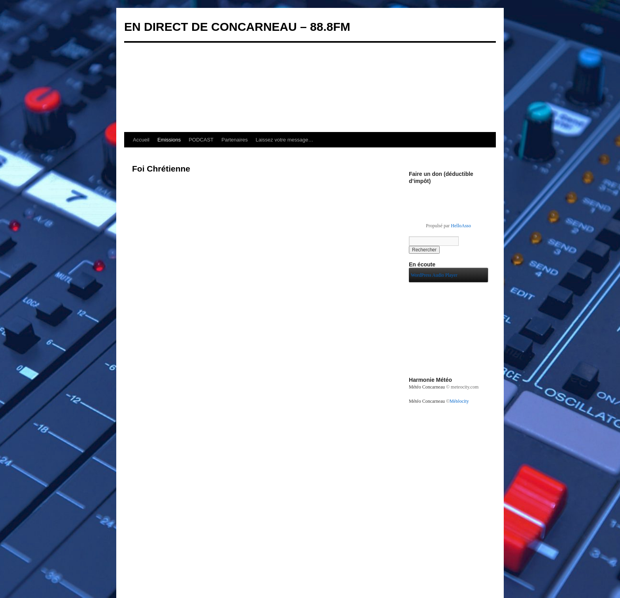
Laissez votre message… (285, 140)
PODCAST (201, 140)
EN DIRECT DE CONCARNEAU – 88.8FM (237, 26)
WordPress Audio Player (434, 275)
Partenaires (234, 140)
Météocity (459, 401)
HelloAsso (461, 225)
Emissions (169, 140)
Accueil (141, 140)
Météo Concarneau (427, 387)
